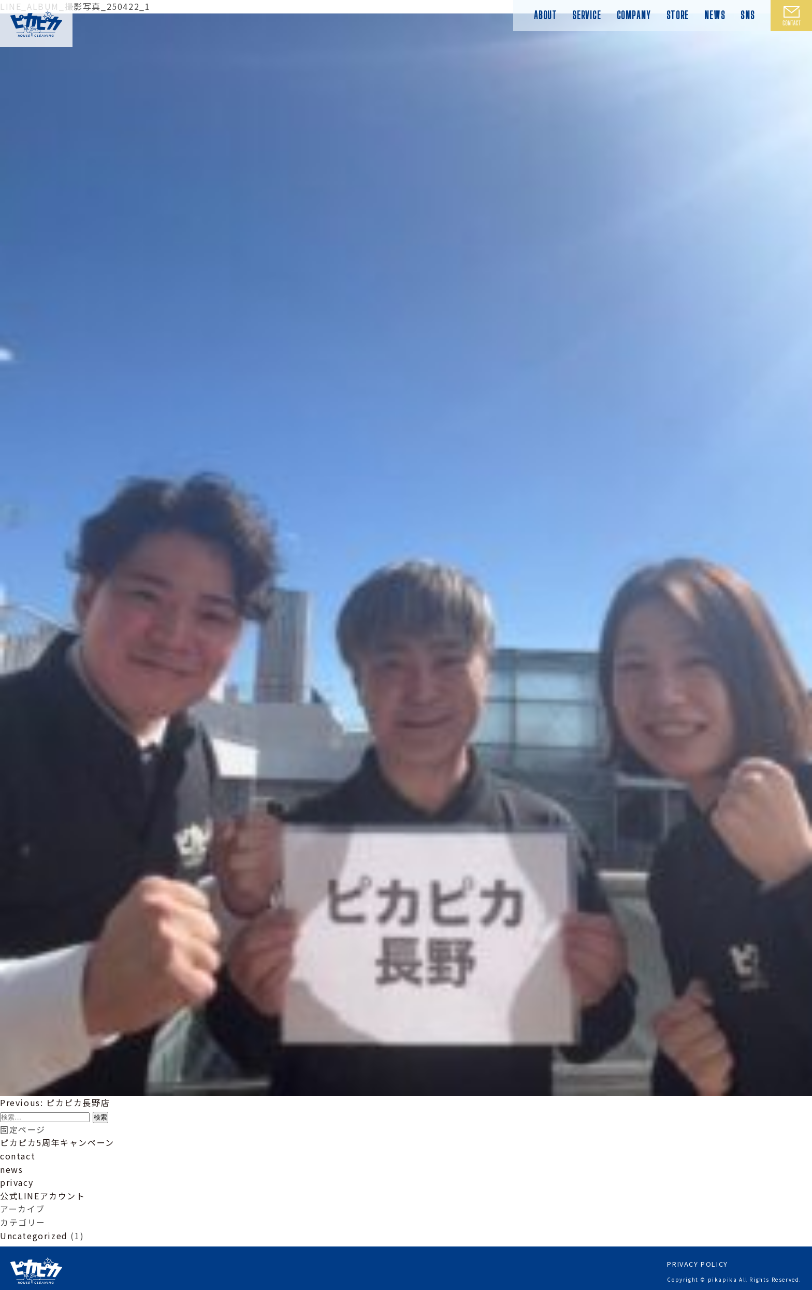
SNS (748, 15)
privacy (16, 1182)
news (11, 1169)
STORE (677, 15)
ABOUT (545, 15)
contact (17, 1156)
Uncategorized (34, 1235)
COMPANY (634, 15)
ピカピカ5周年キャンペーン (57, 1142)
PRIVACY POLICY (697, 1260)
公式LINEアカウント (42, 1195)
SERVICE (586, 15)
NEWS (714, 15)
